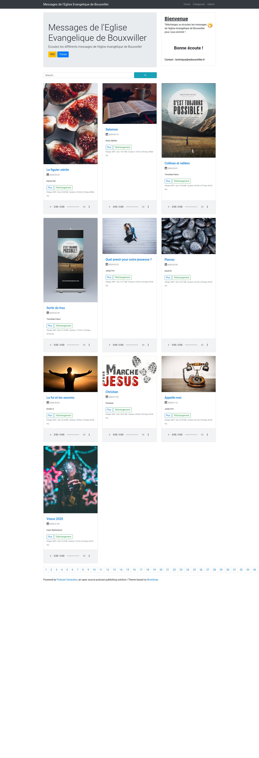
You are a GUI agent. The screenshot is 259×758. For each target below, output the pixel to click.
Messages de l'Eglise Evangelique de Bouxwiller (76, 4)
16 (134, 569)
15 (127, 569)
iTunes (63, 54)
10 (94, 569)
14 (120, 569)
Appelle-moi (173, 397)
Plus (50, 187)
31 (234, 569)
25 (194, 569)
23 (181, 569)
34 (254, 569)
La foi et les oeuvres (60, 397)
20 (161, 569)
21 (167, 569)
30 (227, 569)
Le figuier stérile (58, 170)
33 (247, 569)
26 (201, 569)
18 (147, 569)
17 (141, 569)
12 (107, 569)
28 (214, 569)
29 (221, 569)
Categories (199, 4)
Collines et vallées (177, 163)
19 (154, 569)
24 (187, 569)
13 (114, 569)
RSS (52, 54)
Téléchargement (63, 187)
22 (174, 569)
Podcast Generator (67, 579)
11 (100, 569)
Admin (210, 4)
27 (207, 569)
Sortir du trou (56, 308)
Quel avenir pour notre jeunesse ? (129, 259)
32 (241, 569)
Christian (112, 392)
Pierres (170, 260)
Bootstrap (152, 579)
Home (187, 4)
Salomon (112, 129)
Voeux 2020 (55, 519)
